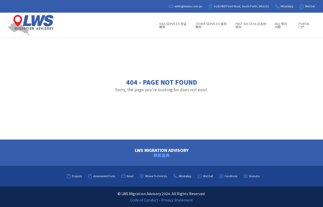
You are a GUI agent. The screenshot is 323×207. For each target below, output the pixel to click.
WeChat (307, 6)
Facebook (228, 176)
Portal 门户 (304, 25)
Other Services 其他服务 (211, 25)
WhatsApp (284, 6)
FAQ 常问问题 (281, 25)
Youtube (252, 176)
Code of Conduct (144, 199)
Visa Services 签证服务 (172, 25)
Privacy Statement (177, 199)
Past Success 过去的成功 (250, 25)
